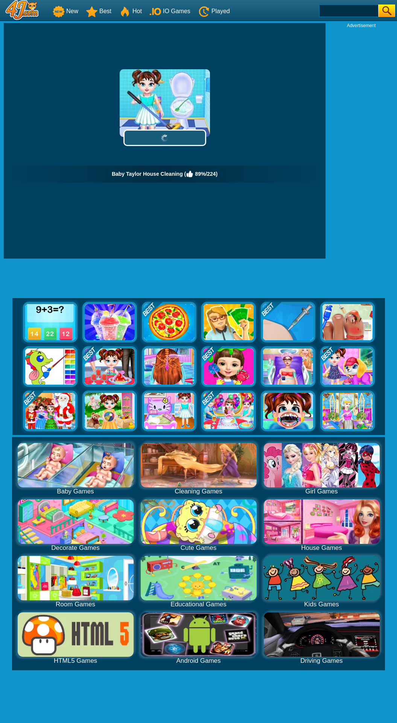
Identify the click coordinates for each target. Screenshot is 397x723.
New (65, 11)
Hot (130, 11)
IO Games (169, 11)
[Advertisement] (361, 141)
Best (98, 11)
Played (214, 11)
